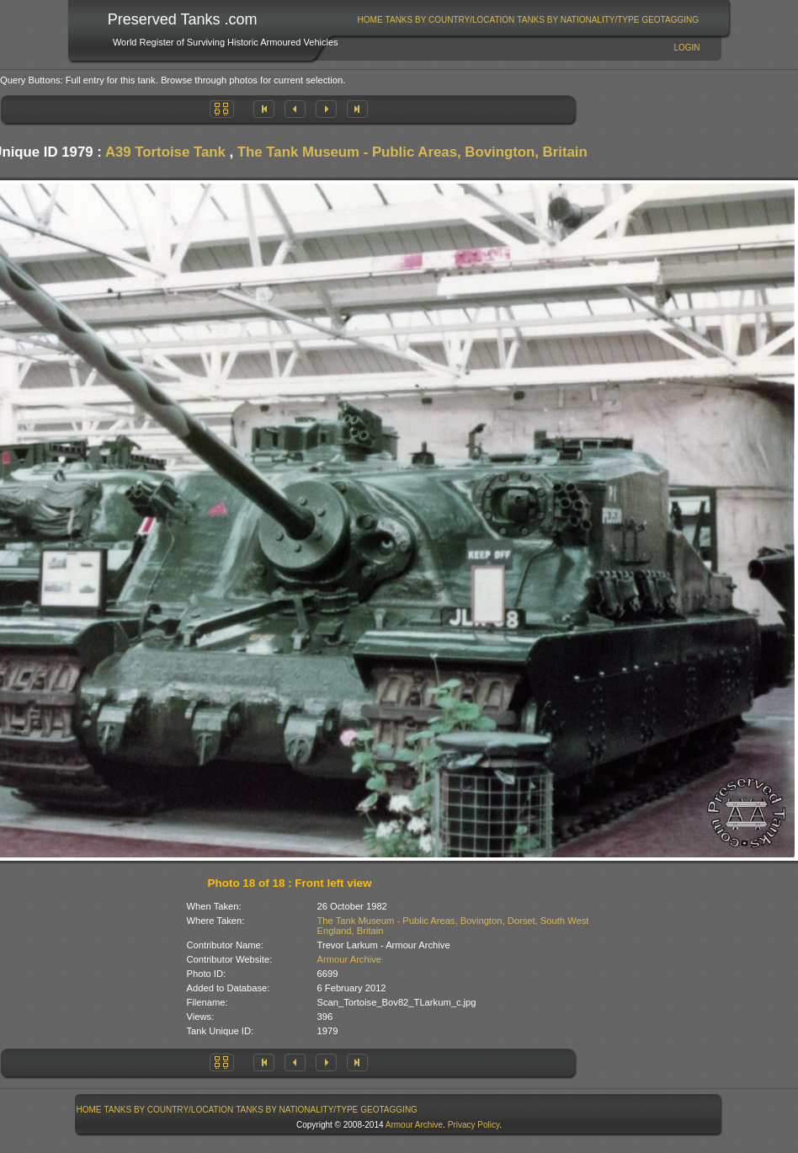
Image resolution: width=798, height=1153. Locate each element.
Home (370, 19)
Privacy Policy (474, 1124)
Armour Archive (349, 959)
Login (686, 47)
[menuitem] (370, 20)
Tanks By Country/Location (450, 19)
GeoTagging (670, 19)
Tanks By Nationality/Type (578, 19)
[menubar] (528, 20)
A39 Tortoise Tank (165, 152)
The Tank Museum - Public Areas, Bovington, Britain (412, 152)
